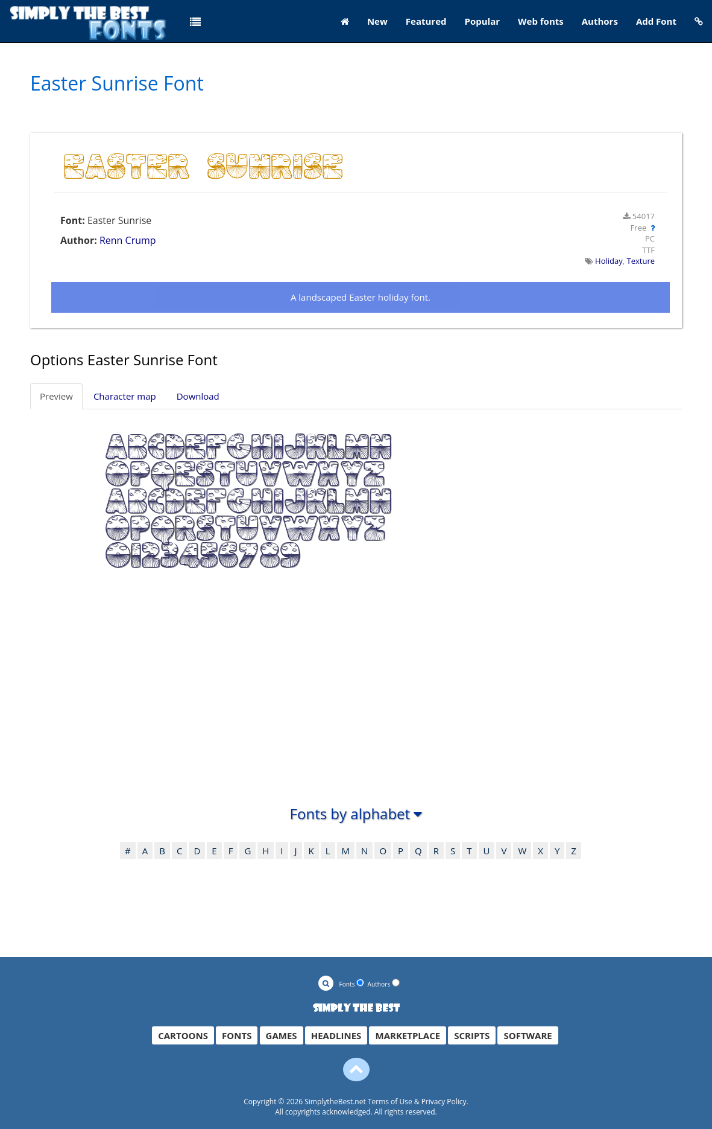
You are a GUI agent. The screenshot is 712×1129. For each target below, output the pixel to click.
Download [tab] (198, 396)
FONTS (236, 1035)
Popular (482, 21)
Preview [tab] (56, 396)
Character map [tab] (124, 396)
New (377, 21)
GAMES (281, 1035)
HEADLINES (336, 1035)
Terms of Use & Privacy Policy (417, 1101)
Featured (426, 21)
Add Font (656, 21)
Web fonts (541, 21)
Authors (600, 21)
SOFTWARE (527, 1035)
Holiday (609, 260)
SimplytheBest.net (335, 1101)
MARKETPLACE (407, 1035)
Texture (641, 260)
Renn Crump (127, 240)
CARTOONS (183, 1035)
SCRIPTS (472, 1035)
